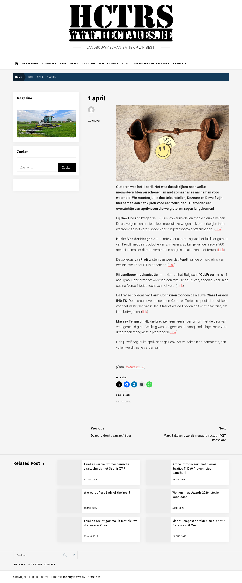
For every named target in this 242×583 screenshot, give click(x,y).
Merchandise (108, 63)
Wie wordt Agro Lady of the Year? (107, 492)
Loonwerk (49, 63)
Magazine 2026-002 (41, 564)
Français (179, 63)
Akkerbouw (30, 63)
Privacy (20, 564)
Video (126, 63)
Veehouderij (69, 63)
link (144, 312)
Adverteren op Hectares (151, 63)
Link (218, 229)
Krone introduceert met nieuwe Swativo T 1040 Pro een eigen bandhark (194, 468)
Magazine (88, 63)
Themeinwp (94, 577)
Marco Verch (135, 367)
